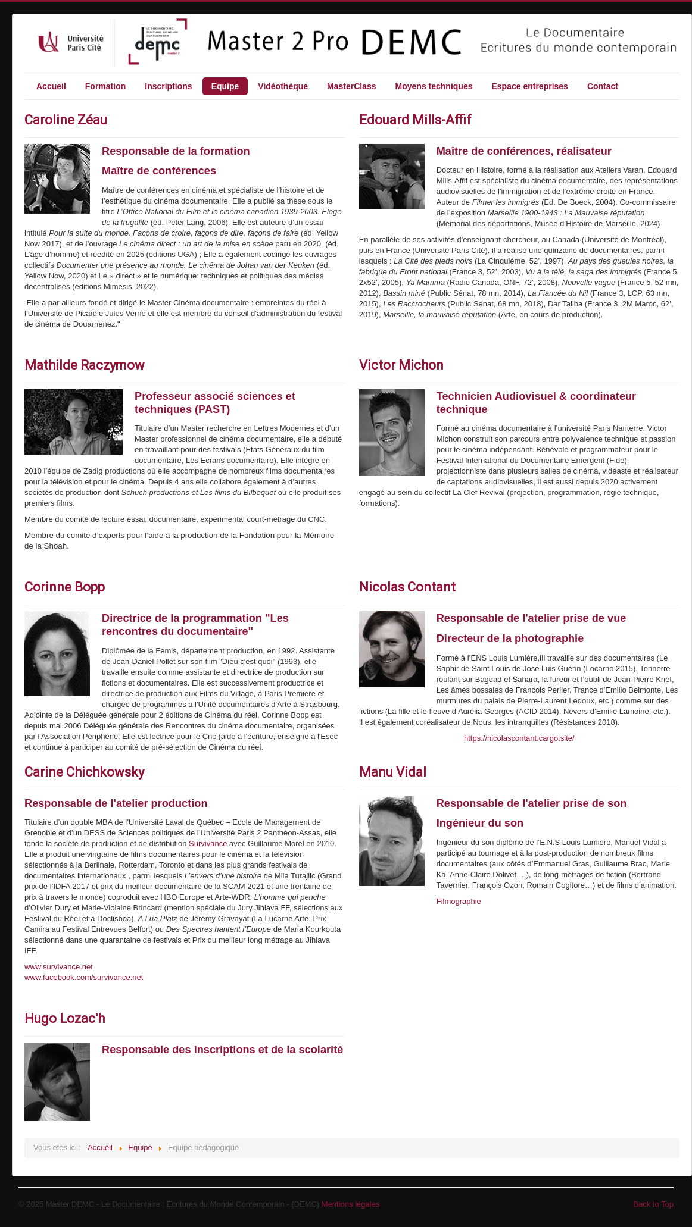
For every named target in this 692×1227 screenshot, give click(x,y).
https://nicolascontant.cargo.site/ (519, 738)
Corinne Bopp (64, 587)
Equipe (225, 86)
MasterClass (351, 86)
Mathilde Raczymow (84, 365)
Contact (602, 86)
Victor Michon (401, 365)
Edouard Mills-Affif (415, 119)
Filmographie (459, 901)
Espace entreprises (529, 86)
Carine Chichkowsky (84, 772)
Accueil (51, 86)
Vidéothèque (283, 86)
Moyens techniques (434, 86)
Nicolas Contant (407, 587)
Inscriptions (168, 86)
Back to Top (653, 1204)
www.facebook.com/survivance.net (83, 977)
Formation (105, 86)
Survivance (208, 843)
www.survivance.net (58, 966)
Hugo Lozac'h (64, 1018)
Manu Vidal (392, 772)
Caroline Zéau (65, 119)
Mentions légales (351, 1204)
